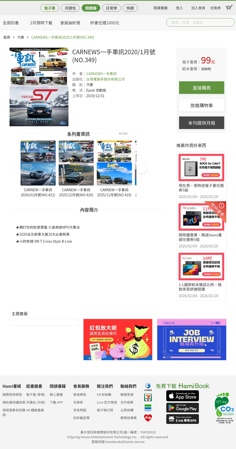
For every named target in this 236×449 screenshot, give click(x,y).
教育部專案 (128, 417)
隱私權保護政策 (14, 402)
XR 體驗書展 (35, 410)
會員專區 (79, 394)
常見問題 (79, 410)
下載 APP (56, 402)
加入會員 (198, 7)
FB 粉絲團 (104, 394)
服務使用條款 (12, 394)
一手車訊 (110, 73)
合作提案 (126, 402)
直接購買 (202, 87)
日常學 (111, 8)
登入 (179, 7)
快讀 (130, 8)
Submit (230, 22)
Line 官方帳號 (107, 402)
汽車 (20, 37)
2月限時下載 (41, 23)
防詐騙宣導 (81, 417)
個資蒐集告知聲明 (14, 411)
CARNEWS (94, 73)
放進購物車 (201, 105)
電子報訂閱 (105, 410)
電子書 (49, 8)
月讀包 (70, 8)
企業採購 (126, 410)
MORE (123, 133)
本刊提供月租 (201, 122)
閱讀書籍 (160, 7)
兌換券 (215, 7)
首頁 (6, 37)
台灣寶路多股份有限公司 (105, 79)
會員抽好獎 (70, 23)
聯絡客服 (126, 394)
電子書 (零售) (35, 394)
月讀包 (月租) (35, 402)
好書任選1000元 (104, 23)
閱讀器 (91, 8)
